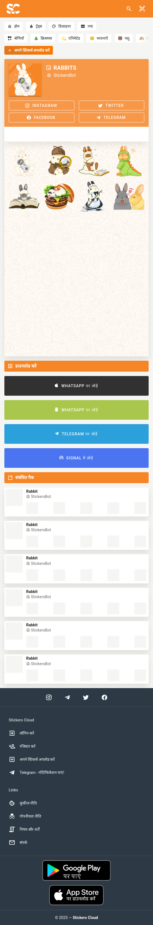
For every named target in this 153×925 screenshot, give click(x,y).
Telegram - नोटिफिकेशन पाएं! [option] (36, 772)
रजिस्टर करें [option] (22, 746)
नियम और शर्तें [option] (24, 829)
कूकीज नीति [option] (23, 803)
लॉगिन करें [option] (21, 733)
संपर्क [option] (18, 842)
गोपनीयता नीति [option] (25, 816)
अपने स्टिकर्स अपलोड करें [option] (32, 759)
